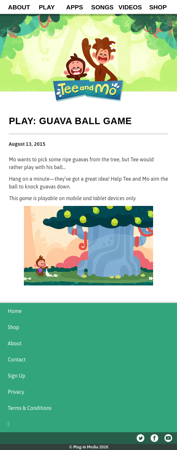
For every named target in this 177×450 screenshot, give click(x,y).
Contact (17, 359)
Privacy (16, 392)
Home (15, 311)
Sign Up (16, 376)
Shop (13, 327)
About (14, 343)
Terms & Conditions (30, 408)
